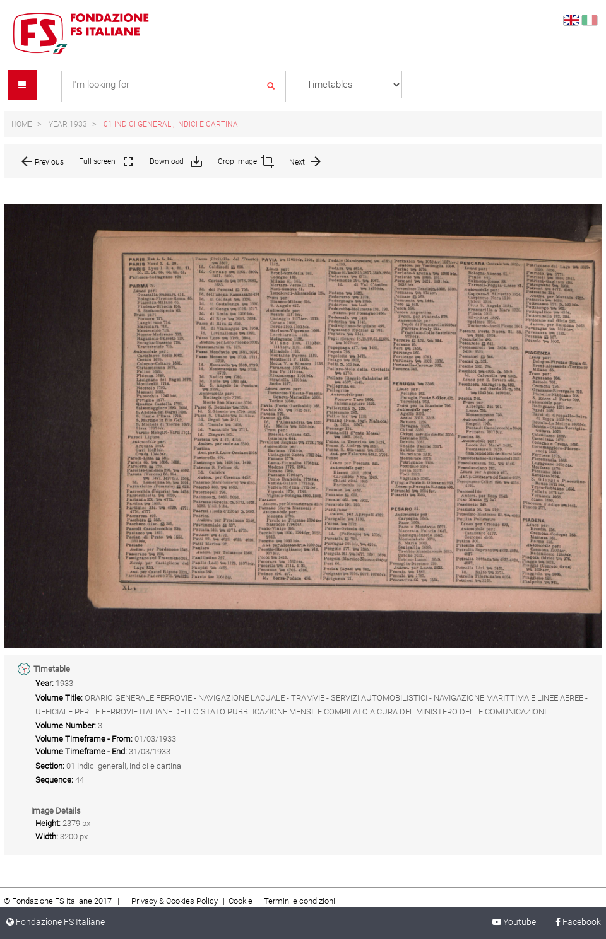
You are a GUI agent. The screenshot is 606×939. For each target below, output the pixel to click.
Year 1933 (68, 124)
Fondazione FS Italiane (55, 922)
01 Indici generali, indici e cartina (171, 124)
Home (21, 124)
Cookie (241, 901)
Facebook (573, 922)
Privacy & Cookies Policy (174, 901)
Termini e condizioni (299, 901)
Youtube (513, 922)
